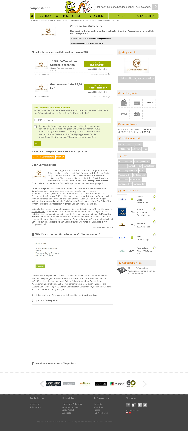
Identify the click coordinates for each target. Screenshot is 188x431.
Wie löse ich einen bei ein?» (91, 38)
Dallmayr (60, 156)
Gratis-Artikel (68, 410)
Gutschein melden (70, 407)
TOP (122, 16)
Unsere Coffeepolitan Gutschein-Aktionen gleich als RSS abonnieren (141, 271)
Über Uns (98, 407)
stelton (130, 144)
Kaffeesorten (139, 184)
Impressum (35, 404)
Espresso (122, 166)
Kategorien (147, 16)
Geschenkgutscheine (127, 170)
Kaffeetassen (149, 166)
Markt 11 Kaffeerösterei (43, 156)
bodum (121, 144)
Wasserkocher (38, 211)
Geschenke (123, 179)
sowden (138, 144)
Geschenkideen (125, 161)
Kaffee (34, 188)
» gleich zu (46, 300)
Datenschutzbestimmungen (63, 126)
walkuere (136, 148)
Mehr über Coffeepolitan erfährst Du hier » (87, 43)
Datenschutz (35, 407)
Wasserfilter (135, 179)
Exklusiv (98, 16)
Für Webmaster (101, 412)
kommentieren (43, 74)
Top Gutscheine (130, 190)
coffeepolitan (124, 148)
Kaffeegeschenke (142, 161)
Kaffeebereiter (135, 166)
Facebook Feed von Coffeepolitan (55, 363)
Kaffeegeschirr (125, 184)
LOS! (37, 143)
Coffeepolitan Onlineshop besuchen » (137, 79)
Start (32, 16)
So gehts (98, 404)
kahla (144, 148)
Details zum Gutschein (99, 74)
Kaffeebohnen (139, 175)
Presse (97, 410)
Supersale (66, 412)
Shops (47, 16)
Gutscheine (73, 16)
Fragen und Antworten (72, 404)
